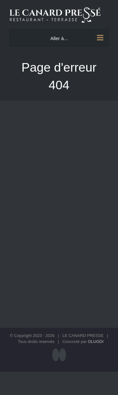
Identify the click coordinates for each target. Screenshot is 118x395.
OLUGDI (96, 341)
